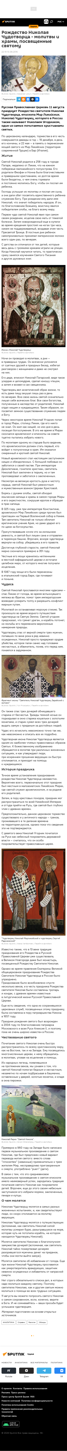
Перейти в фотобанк (41, 94)
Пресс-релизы (18, 1392)
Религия (32, 1322)
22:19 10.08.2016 (10, 51)
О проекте (7, 1388)
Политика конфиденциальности (37, 1400)
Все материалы (39, 1362)
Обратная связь (9, 1416)
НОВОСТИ (7, 1362)
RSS (32, 1396)
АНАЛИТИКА (8, 1322)
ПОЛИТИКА (56, 1362)
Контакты (17, 1388)
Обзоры (42, 1322)
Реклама (6, 1392)
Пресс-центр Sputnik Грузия (15, 1396)
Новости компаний (11, 1400)
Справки (21, 1322)
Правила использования (35, 1388)
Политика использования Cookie (18, 1404)
